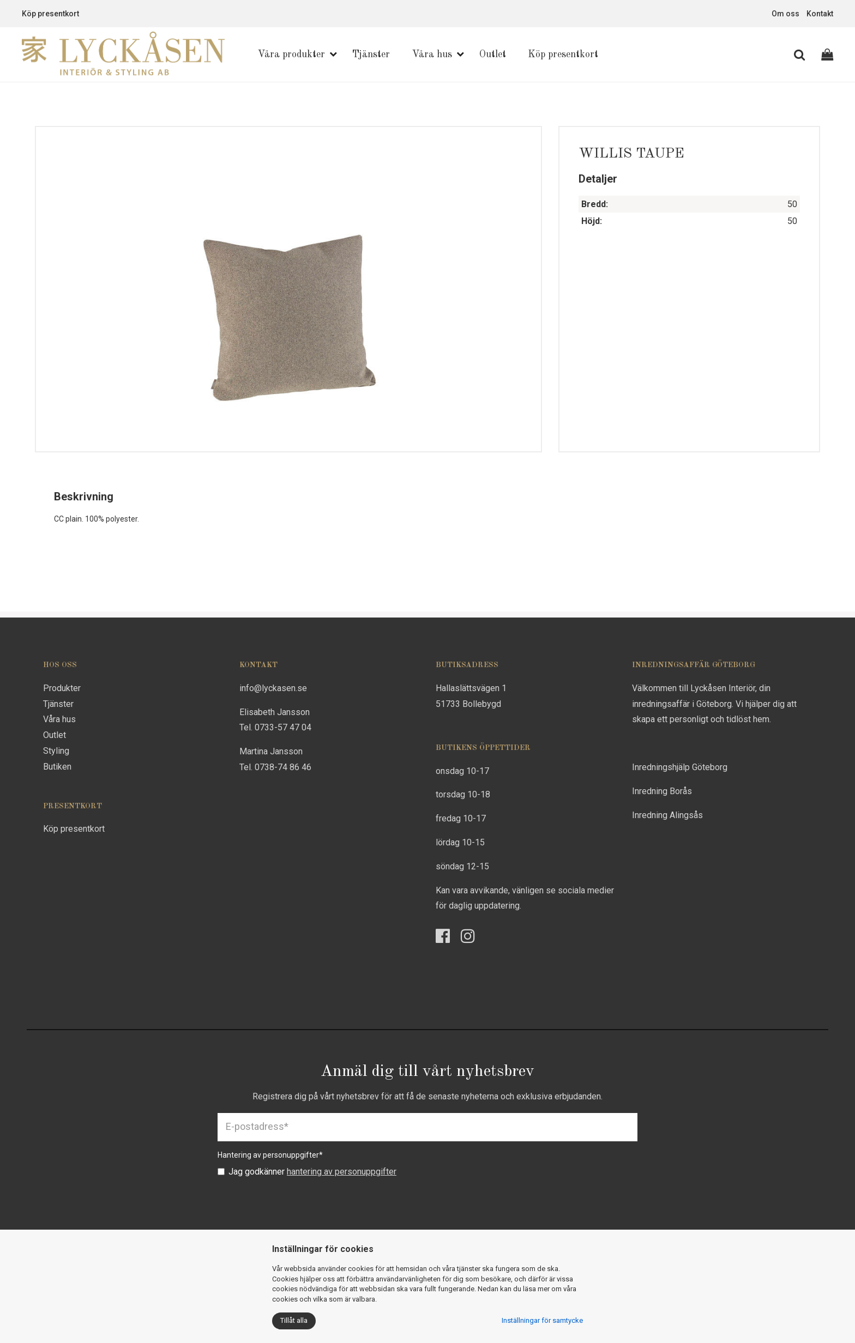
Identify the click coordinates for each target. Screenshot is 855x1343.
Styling (56, 751)
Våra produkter (291, 54)
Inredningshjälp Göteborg (679, 767)
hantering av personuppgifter (341, 1171)
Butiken (57, 766)
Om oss (785, 13)
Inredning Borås (662, 791)
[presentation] (300, 1204)
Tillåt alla (294, 1320)
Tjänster (371, 54)
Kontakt (819, 13)
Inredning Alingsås (667, 815)
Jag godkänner (307, 1171)
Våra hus (432, 54)
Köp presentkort (50, 13)
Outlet (492, 54)
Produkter (62, 688)
